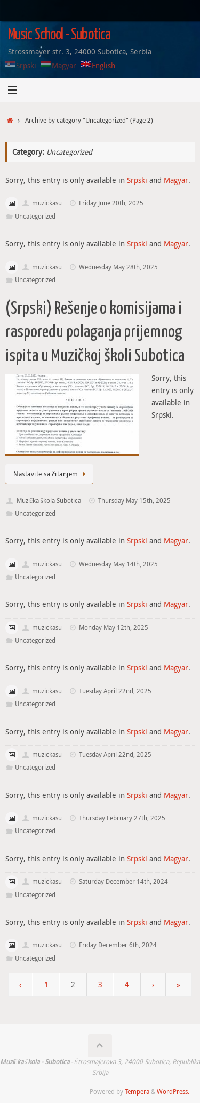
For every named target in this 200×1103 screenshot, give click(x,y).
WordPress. (173, 1091)
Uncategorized (35, 216)
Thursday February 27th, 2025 (122, 817)
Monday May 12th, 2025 (113, 627)
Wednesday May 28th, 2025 (118, 266)
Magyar (176, 180)
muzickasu (47, 202)
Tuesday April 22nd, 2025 (115, 691)
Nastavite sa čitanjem (51, 473)
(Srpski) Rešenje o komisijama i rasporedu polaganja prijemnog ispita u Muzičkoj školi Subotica (95, 332)
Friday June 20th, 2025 (111, 202)
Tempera (137, 1091)
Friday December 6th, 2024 (118, 944)
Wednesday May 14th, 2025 (118, 564)
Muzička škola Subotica (49, 500)
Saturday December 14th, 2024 (123, 881)
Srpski (137, 180)
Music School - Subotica (59, 35)
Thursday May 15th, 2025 (134, 500)
